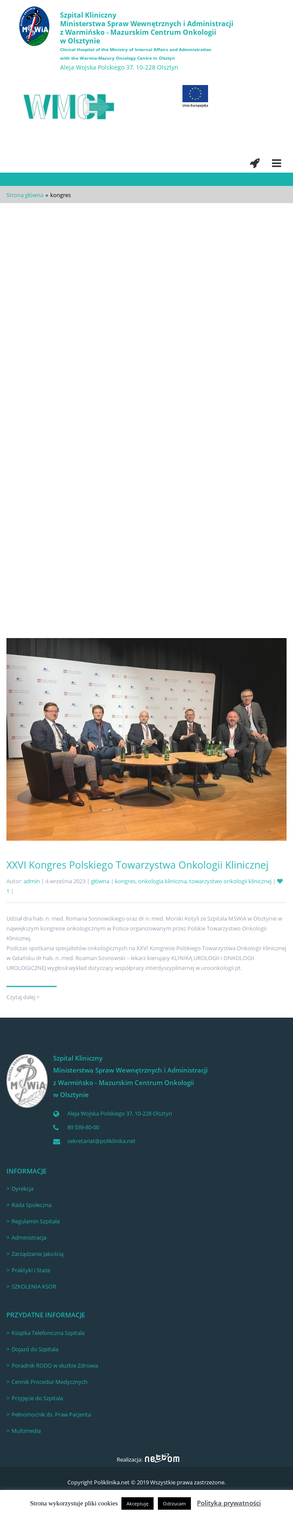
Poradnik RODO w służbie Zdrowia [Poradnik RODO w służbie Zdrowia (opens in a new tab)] (55, 1365)
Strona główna (24, 195)
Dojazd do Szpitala (35, 1349)
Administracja (29, 1237)
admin (32, 492)
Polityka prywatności (229, 1503)
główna (103, 492)
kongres (128, 492)
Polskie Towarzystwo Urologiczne (183, 492)
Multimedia (26, 1431)
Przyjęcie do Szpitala (37, 1398)
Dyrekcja (22, 1188)
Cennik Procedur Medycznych (50, 1382)
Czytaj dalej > (22, 588)
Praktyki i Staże (31, 1270)
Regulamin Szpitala (36, 1221)
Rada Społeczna (31, 1205)
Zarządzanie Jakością (37, 1254)
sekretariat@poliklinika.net (101, 1141)
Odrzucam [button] (174, 1503)
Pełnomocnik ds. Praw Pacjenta (51, 1414)
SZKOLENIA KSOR (34, 1286)
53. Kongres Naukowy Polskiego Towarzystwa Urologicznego (145, 476)
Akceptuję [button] (137, 1503)
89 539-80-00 (83, 1127)
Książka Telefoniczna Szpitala (48, 1333)
